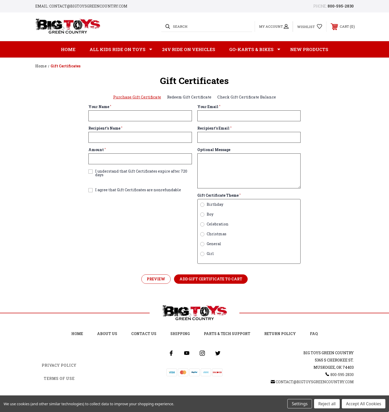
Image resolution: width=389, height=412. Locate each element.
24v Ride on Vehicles (188, 49)
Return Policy (280, 333)
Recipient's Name (105, 128)
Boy (210, 214)
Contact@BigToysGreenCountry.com (315, 381)
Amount (97, 150)
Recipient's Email (214, 128)
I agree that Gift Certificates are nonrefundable (138, 190)
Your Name (99, 107)
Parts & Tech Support (227, 333)
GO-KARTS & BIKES (254, 49)
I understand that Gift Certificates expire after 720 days (141, 173)
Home (68, 49)
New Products (309, 49)
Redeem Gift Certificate (189, 97)
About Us (107, 333)
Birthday (215, 204)
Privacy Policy (59, 365)
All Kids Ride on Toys (120, 49)
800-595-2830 (341, 6)
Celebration (217, 224)
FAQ (314, 333)
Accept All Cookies (363, 404)
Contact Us (143, 333)
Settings (300, 404)
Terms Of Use (59, 378)
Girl (210, 253)
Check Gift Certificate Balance (246, 97)
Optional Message (213, 150)
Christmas (216, 234)
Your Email (208, 107)
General (214, 244)
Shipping (180, 333)
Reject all (327, 404)
